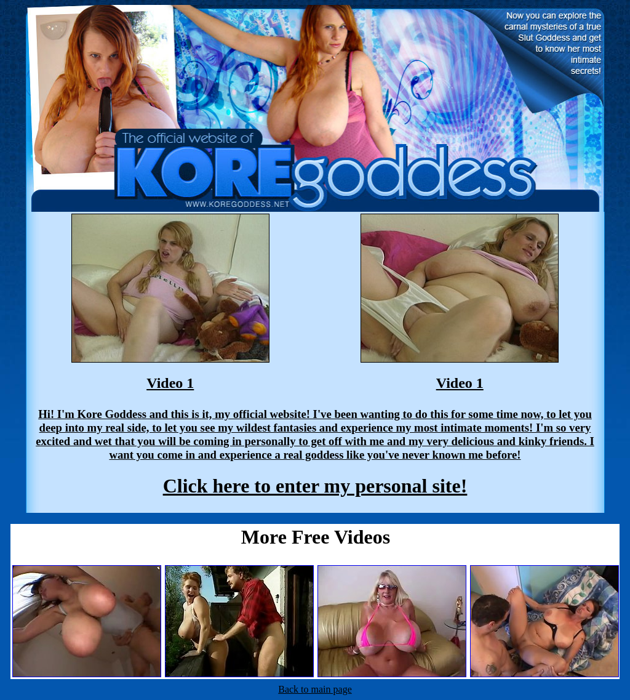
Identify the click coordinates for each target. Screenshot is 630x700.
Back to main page (315, 689)
